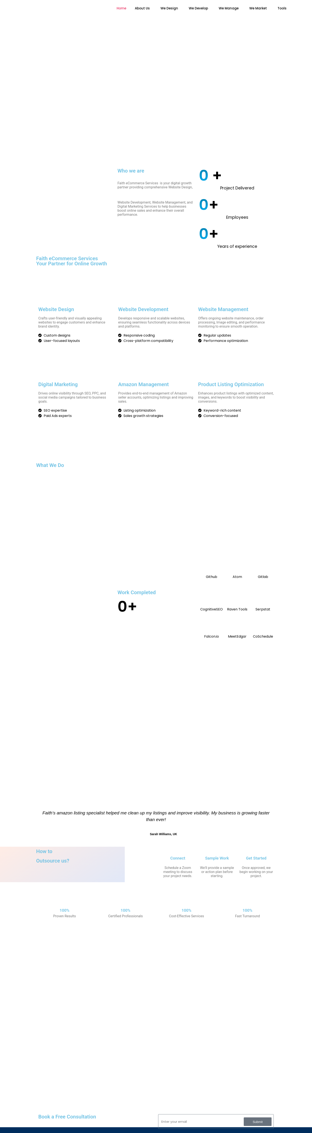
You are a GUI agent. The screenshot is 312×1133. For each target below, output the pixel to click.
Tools (282, 8)
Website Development (143, 309)
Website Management (223, 309)
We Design (169, 8)
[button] (143, 8)
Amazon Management (143, 384)
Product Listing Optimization (231, 384)
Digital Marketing (58, 384)
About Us (142, 8)
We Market (258, 8)
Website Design (56, 309)
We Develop (198, 8)
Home (121, 8)
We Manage (229, 8)
